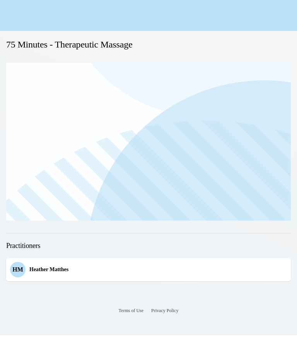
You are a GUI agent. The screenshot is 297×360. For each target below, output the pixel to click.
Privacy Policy (164, 310)
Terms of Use (131, 310)
